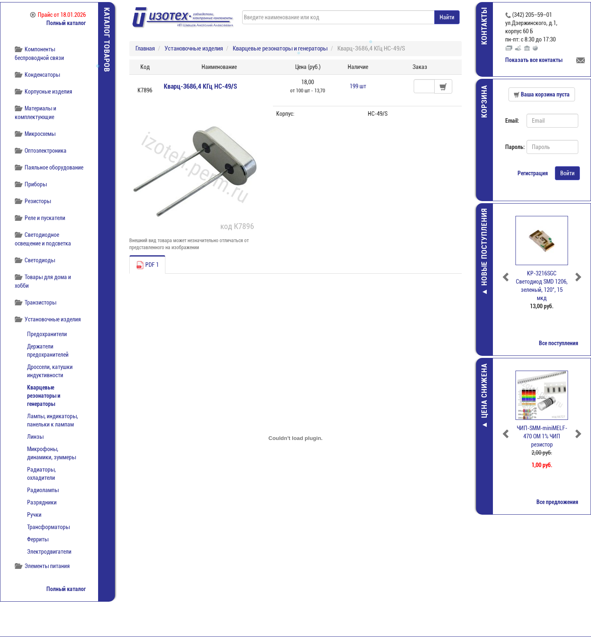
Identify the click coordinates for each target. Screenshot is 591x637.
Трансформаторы (48, 527)
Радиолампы (43, 490)
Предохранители (47, 334)
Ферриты (37, 539)
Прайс (58, 14)
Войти (567, 173)
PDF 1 (147, 265)
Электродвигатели (49, 551)
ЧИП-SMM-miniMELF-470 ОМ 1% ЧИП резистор (542, 436)
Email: (512, 120)
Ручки (34, 514)
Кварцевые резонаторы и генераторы (43, 395)
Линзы (35, 436)
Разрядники (42, 502)
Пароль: (512, 147)
